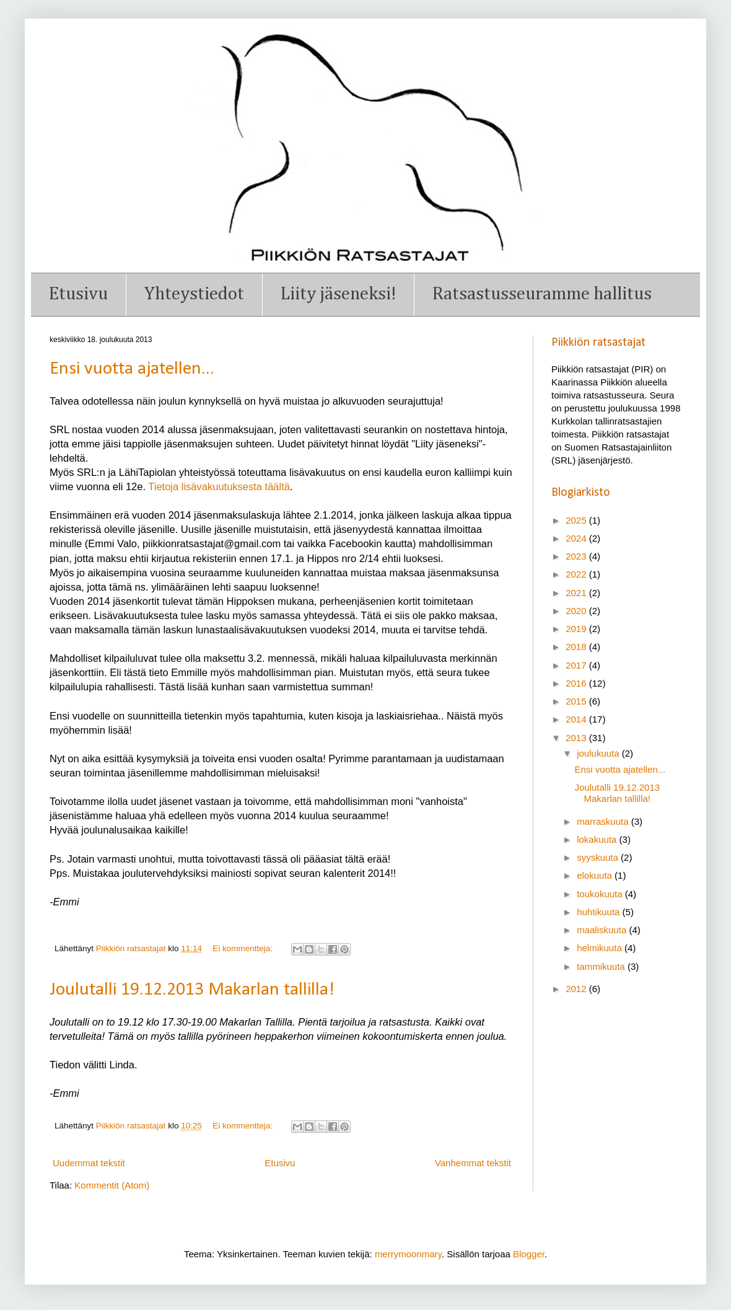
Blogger (529, 1254)
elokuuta (596, 875)
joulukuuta (599, 753)
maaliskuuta (603, 930)
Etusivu (78, 294)
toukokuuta (601, 894)
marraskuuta (604, 821)
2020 (577, 610)
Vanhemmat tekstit (473, 1163)
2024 (577, 538)
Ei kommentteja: (243, 948)
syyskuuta (599, 857)
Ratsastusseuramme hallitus (542, 294)
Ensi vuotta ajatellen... (132, 369)
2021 (577, 592)
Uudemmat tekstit (89, 1163)
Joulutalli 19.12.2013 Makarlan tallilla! (192, 990)
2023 (577, 556)
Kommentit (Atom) (111, 1185)
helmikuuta (600, 948)
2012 (577, 988)
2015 (577, 701)
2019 (577, 628)
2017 (577, 665)
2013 (577, 737)
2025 (577, 520)
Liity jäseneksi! (338, 294)
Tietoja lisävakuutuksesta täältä (219, 486)
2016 (577, 683)
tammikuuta (602, 966)
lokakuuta (598, 839)
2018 (577, 646)
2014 (577, 719)
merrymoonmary (408, 1254)
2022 (577, 574)
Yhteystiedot (194, 294)
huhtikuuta (599, 912)
